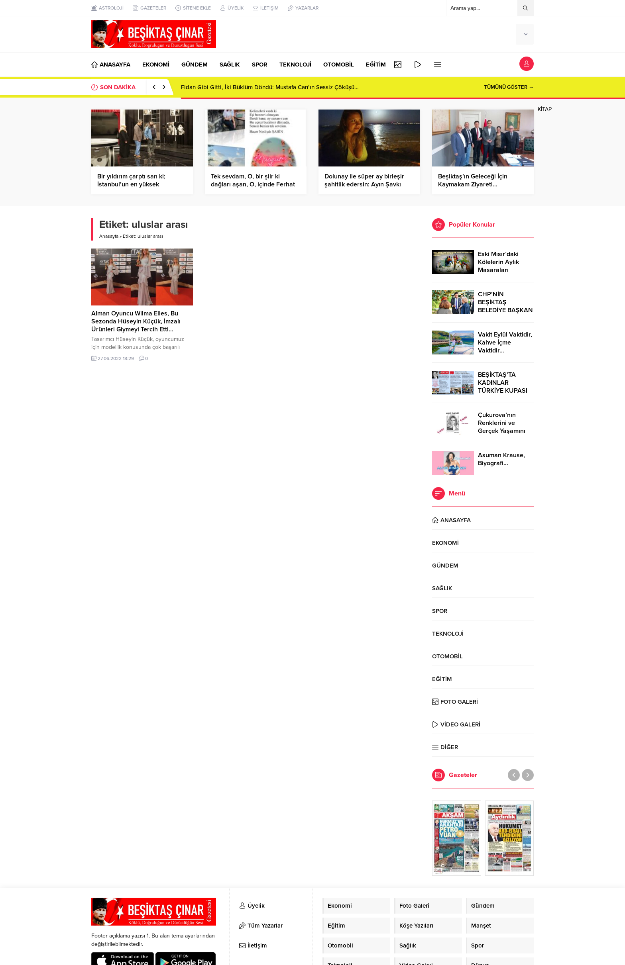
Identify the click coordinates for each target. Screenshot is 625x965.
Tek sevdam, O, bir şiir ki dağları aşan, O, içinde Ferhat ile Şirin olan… (253, 184)
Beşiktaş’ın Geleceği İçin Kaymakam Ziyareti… (472, 180)
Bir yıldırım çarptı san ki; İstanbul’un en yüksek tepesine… (131, 184)
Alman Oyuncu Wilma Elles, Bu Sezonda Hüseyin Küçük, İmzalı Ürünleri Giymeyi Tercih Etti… (136, 321)
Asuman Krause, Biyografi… (501, 459)
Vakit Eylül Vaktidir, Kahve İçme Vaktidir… (505, 342)
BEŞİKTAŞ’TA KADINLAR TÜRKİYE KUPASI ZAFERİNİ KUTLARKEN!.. (502, 391)
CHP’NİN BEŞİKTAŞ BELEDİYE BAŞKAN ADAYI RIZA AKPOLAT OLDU (505, 310)
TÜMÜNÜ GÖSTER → (509, 87)
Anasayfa (108, 236)
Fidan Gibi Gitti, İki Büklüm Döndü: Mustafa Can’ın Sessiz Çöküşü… (270, 87)
